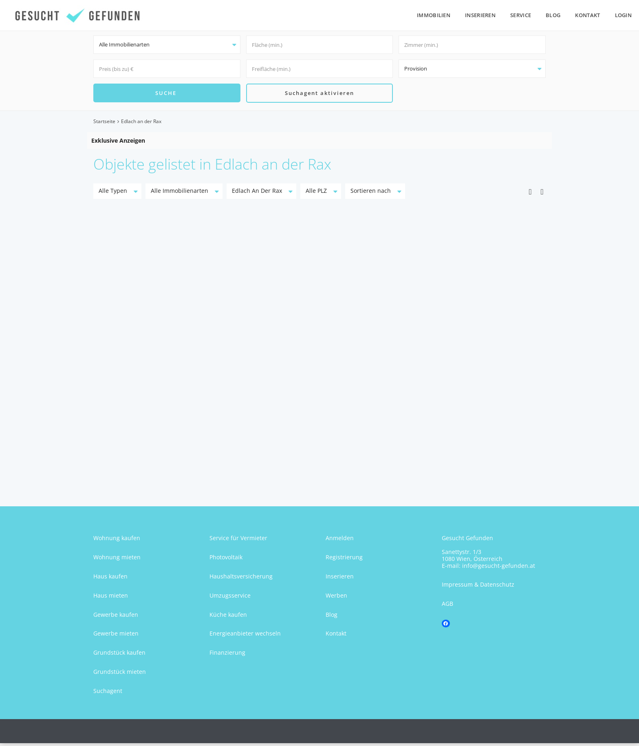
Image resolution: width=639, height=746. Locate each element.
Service (520, 15)
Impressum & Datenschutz (478, 588)
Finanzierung (227, 655)
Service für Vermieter (238, 541)
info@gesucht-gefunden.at (498, 568)
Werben (336, 598)
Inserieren (480, 15)
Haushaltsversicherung (241, 579)
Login (623, 15)
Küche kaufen (228, 617)
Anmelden (340, 541)
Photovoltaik (225, 560)
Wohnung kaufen (116, 541)
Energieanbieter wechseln (245, 636)
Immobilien (433, 15)
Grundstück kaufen (119, 655)
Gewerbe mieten (116, 636)
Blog (553, 15)
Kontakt (587, 15)
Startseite (104, 124)
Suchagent (107, 693)
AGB (447, 606)
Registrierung (344, 560)
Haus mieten (110, 598)
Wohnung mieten (117, 560)
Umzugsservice (230, 598)
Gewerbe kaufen (115, 617)
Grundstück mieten (119, 674)
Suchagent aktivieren (319, 94)
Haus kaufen (110, 579)
